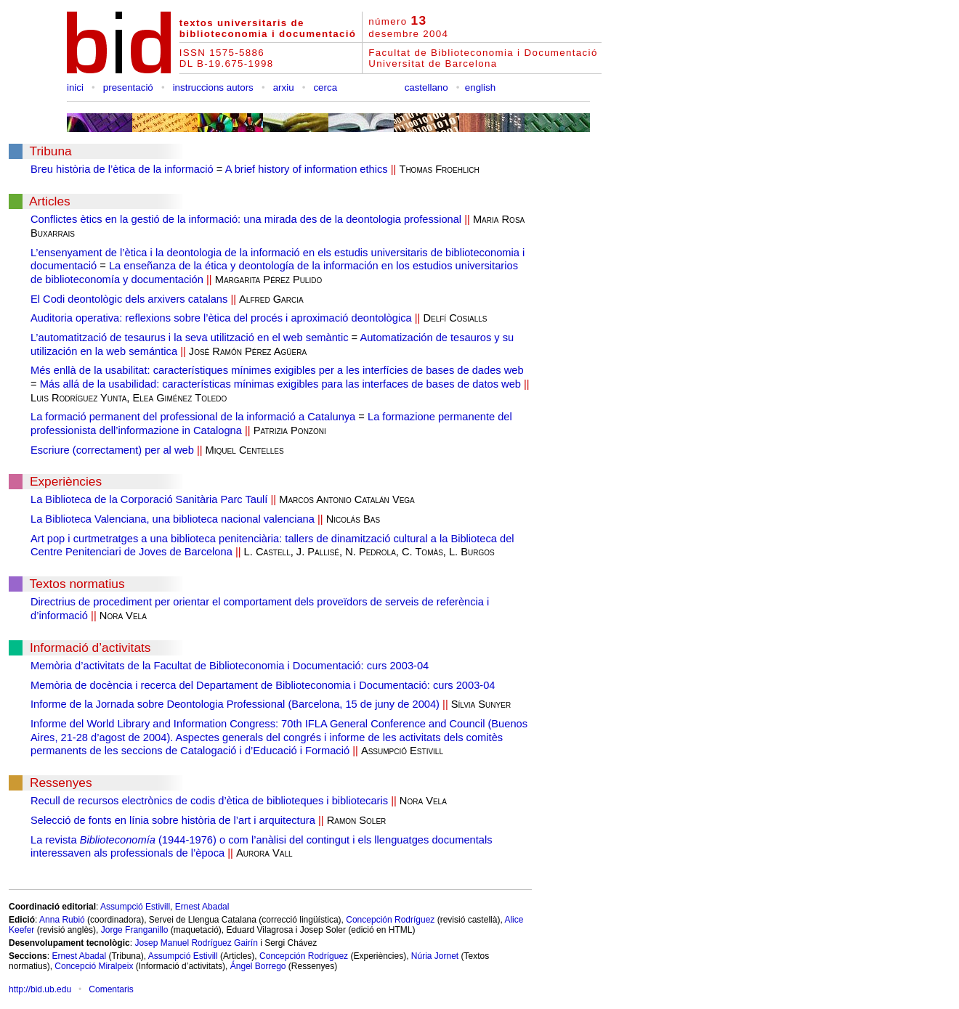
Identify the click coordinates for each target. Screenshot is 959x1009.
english (480, 87)
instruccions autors (213, 87)
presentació (128, 87)
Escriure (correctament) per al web (112, 450)
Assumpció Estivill (135, 907)
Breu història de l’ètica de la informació (122, 169)
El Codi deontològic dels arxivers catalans (129, 299)
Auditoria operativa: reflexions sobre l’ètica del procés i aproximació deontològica (221, 318)
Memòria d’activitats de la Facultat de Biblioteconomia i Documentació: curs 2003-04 (230, 665)
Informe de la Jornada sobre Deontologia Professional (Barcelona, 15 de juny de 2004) (235, 704)
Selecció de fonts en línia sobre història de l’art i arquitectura (173, 820)
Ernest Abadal (202, 907)
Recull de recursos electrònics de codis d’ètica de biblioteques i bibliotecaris (209, 800)
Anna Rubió (62, 920)
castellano (426, 87)
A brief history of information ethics (306, 169)
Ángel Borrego (258, 966)
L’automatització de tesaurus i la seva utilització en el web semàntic (189, 337)
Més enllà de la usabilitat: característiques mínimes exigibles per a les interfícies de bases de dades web (277, 370)
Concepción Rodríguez (390, 920)
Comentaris (111, 989)
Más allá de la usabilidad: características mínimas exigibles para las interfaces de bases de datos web (280, 384)
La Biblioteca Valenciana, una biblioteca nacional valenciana (173, 519)
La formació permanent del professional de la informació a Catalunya (193, 416)
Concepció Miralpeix (93, 966)
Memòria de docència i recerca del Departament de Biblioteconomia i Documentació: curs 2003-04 (263, 685)
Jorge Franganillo (135, 930)
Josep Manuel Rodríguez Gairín (195, 943)
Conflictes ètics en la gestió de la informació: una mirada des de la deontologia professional (246, 219)
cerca (325, 87)
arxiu (283, 87)
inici (75, 87)
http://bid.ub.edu (40, 989)
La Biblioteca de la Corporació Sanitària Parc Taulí (149, 499)
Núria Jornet (434, 956)
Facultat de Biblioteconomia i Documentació (482, 52)
